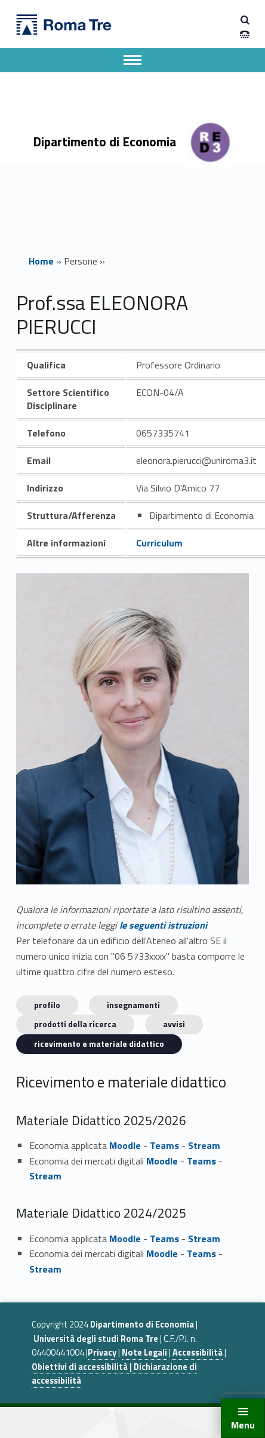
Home (41, 261)
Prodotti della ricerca (75, 1024)
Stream (204, 1145)
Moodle (125, 1145)
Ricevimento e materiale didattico (99, 1043)
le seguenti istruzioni (163, 925)
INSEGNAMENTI (133, 1004)
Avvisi (174, 1024)
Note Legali (144, 1352)
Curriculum (159, 543)
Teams (164, 1145)
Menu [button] (243, 1425)
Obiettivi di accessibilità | (83, 1367)
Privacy (102, 1352)
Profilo (47, 1004)
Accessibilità (197, 1352)
